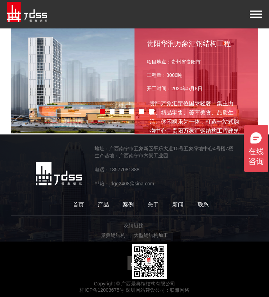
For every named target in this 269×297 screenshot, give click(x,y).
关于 (153, 204)
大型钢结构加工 (151, 235)
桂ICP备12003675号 (102, 290)
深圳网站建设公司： (148, 290)
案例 (128, 204)
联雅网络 (179, 290)
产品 (103, 204)
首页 (78, 204)
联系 (203, 204)
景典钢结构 (113, 235)
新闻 (178, 204)
